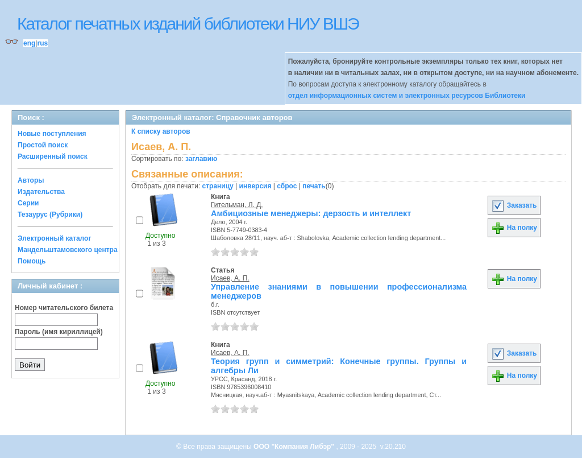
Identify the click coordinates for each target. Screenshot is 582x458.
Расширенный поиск (53, 156)
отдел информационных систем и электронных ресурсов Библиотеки (407, 96)
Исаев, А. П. (230, 278)
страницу (218, 186)
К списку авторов (160, 131)
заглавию (201, 159)
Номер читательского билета (64, 308)
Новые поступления (52, 134)
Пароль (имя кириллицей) (59, 332)
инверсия (255, 186)
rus (42, 43)
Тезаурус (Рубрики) (50, 214)
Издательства (41, 192)
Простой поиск (43, 145)
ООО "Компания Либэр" (294, 447)
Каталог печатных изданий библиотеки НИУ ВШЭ (188, 23)
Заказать (514, 205)
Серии (28, 203)
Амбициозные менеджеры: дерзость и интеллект (311, 213)
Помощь (31, 261)
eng (29, 43)
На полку (514, 228)
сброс (287, 186)
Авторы (31, 180)
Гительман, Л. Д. (237, 205)
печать (314, 186)
